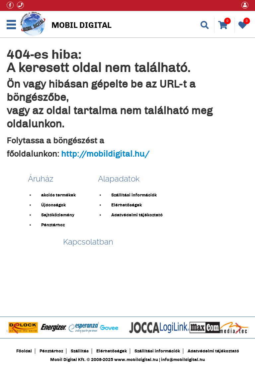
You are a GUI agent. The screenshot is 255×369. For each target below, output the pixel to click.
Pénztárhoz (53, 225)
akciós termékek (58, 195)
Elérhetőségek (126, 205)
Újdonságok (53, 205)
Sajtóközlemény (57, 215)
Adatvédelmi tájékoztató (137, 215)
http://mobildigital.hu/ (105, 154)
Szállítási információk (134, 195)
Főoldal (24, 351)
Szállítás (80, 351)
